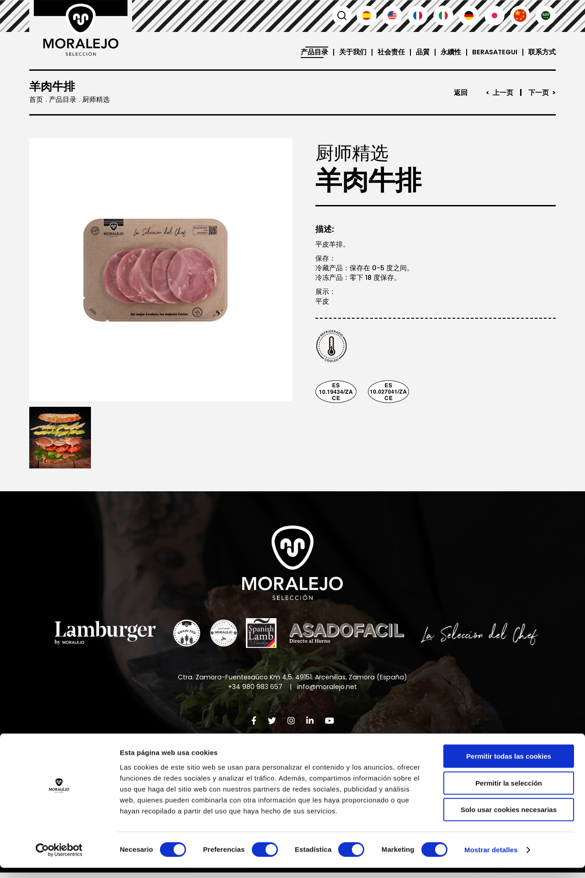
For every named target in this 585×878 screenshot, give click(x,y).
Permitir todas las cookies (508, 766)
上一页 (503, 92)
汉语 (520, 15)
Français (418, 15)
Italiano (443, 15)
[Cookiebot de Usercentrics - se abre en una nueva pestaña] (59, 860)
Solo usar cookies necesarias (509, 820)
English (392, 15)
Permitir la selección (508, 793)
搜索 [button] (341, 15)
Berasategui (493, 52)
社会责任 (388, 52)
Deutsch (469, 15)
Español (366, 15)
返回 (461, 92)
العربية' (546, 15)
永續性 (448, 52)
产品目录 (311, 52)
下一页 (538, 92)
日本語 (494, 15)
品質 (420, 52)
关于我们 (350, 52)
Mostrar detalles (491, 860)
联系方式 (542, 52)
